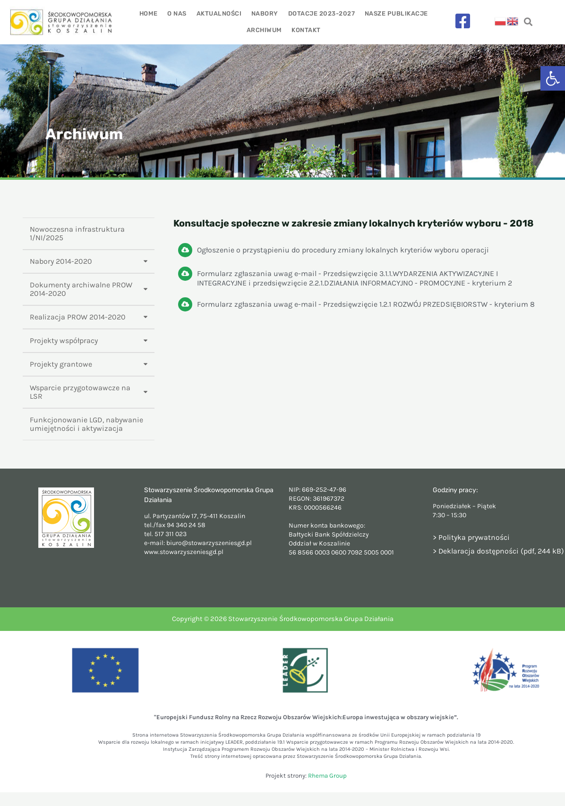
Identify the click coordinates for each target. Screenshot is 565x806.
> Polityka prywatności (471, 537)
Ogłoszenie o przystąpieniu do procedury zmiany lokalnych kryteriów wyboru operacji (343, 249)
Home (149, 13)
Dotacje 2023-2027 (321, 13)
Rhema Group (327, 775)
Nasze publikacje (395, 13)
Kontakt (306, 30)
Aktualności (219, 13)
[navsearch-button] (528, 22)
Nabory (264, 13)
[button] (552, 78)
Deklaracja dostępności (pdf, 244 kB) (501, 550)
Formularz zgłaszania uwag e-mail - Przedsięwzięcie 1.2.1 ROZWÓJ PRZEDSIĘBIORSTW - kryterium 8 (366, 304)
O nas (178, 13)
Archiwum (264, 30)
